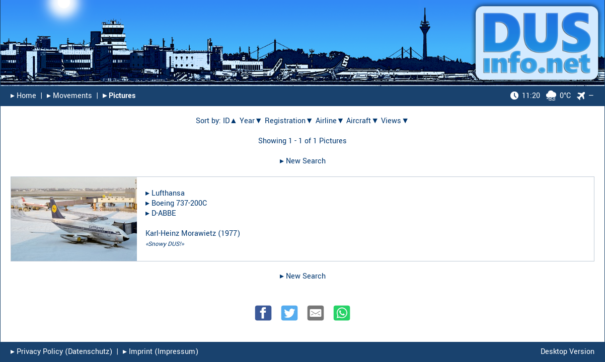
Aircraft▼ (362, 121)
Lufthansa (168, 193)
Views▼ (395, 121)
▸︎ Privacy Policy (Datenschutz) (61, 351)
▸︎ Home (23, 95)
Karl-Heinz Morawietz (180, 233)
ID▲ (230, 121)
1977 (229, 233)
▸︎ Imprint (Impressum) (160, 351)
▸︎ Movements (69, 95)
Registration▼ (289, 121)
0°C (540, 95)
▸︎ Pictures (119, 95)
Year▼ (251, 121)
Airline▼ (330, 121)
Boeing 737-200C (179, 203)
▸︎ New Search (303, 161)
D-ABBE (164, 213)
